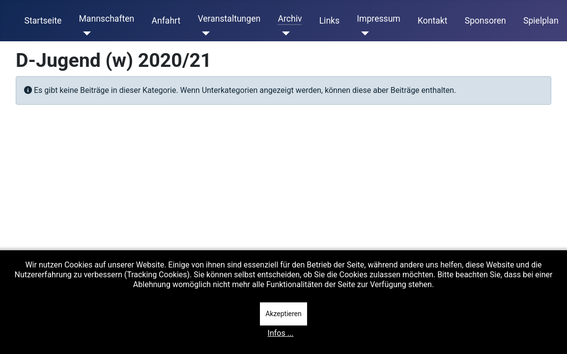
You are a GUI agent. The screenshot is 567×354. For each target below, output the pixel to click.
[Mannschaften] (85, 33)
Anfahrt (166, 21)
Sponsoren (485, 21)
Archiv (290, 19)
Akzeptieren (283, 314)
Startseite (43, 21)
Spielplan (541, 21)
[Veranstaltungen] (204, 33)
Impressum (378, 19)
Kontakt (433, 21)
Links (329, 21)
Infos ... (281, 333)
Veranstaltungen (229, 19)
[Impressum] (363, 33)
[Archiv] (284, 33)
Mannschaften (106, 19)
